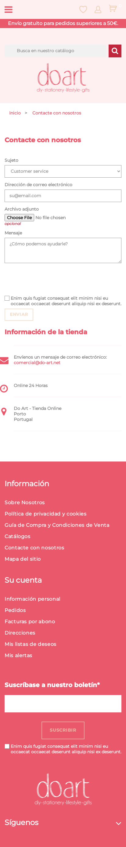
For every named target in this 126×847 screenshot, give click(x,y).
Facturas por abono (30, 621)
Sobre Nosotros (25, 502)
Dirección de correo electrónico (38, 184)
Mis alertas (18, 655)
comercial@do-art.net (37, 362)
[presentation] (51, 279)
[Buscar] (55, 51)
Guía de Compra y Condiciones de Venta (57, 525)
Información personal (32, 599)
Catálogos (18, 536)
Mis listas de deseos (30, 644)
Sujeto (11, 160)
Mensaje (13, 233)
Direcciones (20, 633)
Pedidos (15, 610)
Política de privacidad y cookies (45, 514)
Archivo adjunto (22, 209)
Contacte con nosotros (34, 548)
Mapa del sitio (23, 559)
